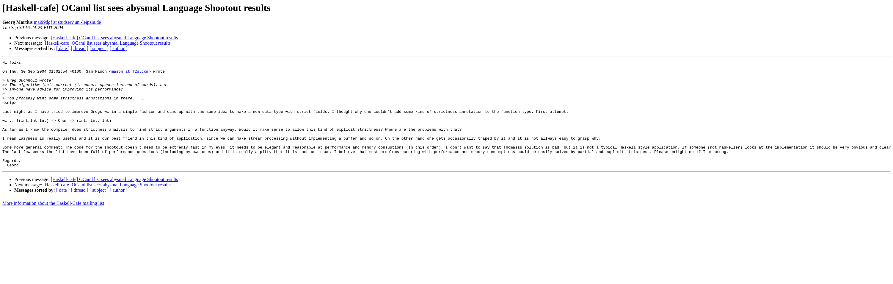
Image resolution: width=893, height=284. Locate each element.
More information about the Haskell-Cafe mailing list (53, 224)
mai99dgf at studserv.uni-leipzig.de (67, 22)
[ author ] (119, 48)
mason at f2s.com (130, 74)
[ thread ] (79, 48)
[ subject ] (99, 48)
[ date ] (63, 48)
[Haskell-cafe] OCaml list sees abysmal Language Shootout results (114, 37)
